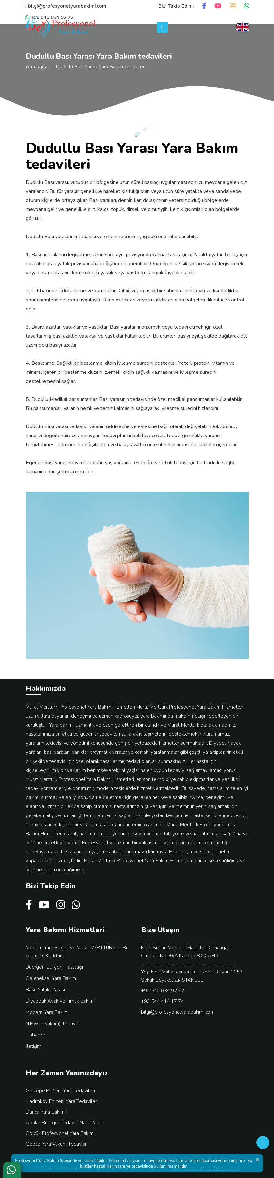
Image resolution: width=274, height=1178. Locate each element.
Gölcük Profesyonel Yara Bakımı (60, 1133)
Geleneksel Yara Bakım (51, 978)
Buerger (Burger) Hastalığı (54, 967)
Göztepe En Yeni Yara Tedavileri (60, 1091)
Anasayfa (37, 66)
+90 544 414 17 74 (162, 1001)
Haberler (35, 1035)
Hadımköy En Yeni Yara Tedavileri (62, 1101)
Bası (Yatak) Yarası (45, 989)
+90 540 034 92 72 (162, 990)
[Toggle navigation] (162, 27)
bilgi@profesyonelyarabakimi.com (65, 6)
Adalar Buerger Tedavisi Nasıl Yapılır (65, 1123)
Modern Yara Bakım (47, 1012)
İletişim (33, 1046)
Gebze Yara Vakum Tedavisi (56, 1144)
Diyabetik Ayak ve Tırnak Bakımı (60, 1001)
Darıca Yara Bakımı (46, 1112)
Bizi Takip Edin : (176, 6)
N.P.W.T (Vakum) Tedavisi (53, 1023)
